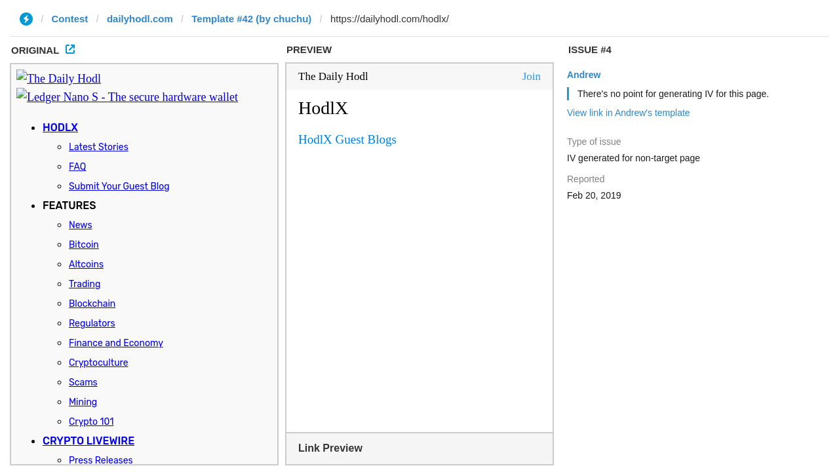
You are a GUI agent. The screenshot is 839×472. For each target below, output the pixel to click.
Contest (70, 18)
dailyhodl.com (140, 18)
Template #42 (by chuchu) (251, 18)
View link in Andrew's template (628, 113)
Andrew (583, 74)
